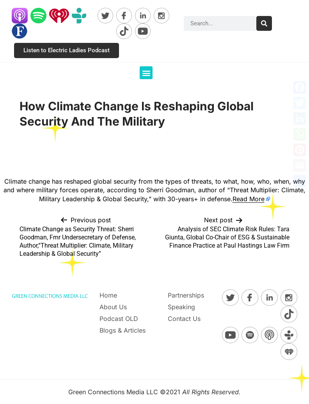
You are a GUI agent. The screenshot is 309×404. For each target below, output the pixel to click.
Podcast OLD (118, 318)
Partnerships (186, 295)
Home (108, 295)
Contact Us (184, 318)
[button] (146, 72)
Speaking (181, 307)
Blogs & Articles (122, 330)
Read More (249, 199)
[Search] (264, 23)
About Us (113, 307)
